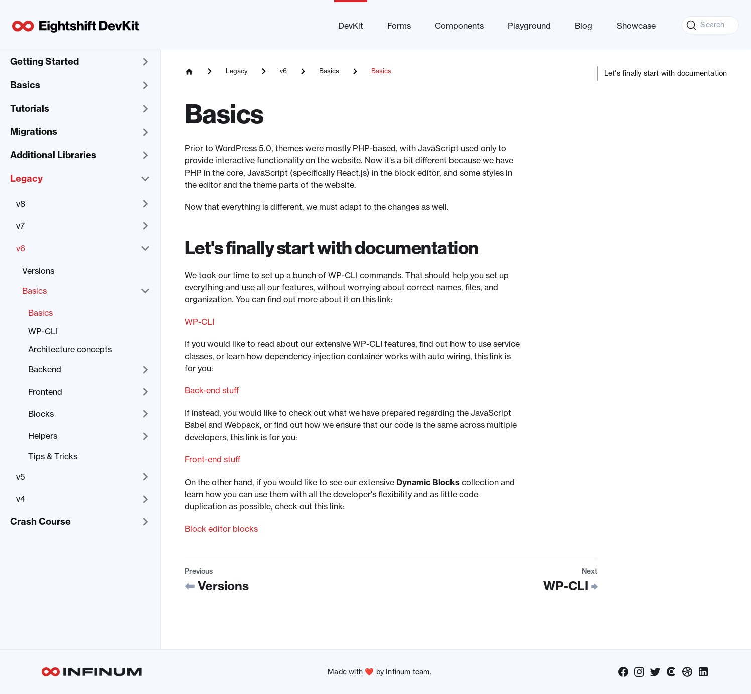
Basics (40, 313)
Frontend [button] (45, 392)
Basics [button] (25, 85)
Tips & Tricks (52, 456)
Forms (399, 26)
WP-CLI (43, 331)
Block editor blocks (221, 529)
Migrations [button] (33, 131)
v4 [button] (20, 499)
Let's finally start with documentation (665, 73)
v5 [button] (20, 477)
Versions (38, 271)
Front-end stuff (212, 459)
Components (459, 26)
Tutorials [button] (29, 108)
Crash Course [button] (40, 521)
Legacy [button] (26, 178)
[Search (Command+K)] (710, 25)
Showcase (636, 26)
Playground (529, 26)
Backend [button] (44, 369)
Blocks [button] (41, 414)
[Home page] (189, 71)
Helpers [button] (42, 436)
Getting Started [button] (44, 61)
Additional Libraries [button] (53, 155)
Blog (583, 26)
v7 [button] (20, 226)
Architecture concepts (70, 349)
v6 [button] (20, 248)
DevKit (350, 26)
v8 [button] (20, 204)
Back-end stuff (212, 390)
